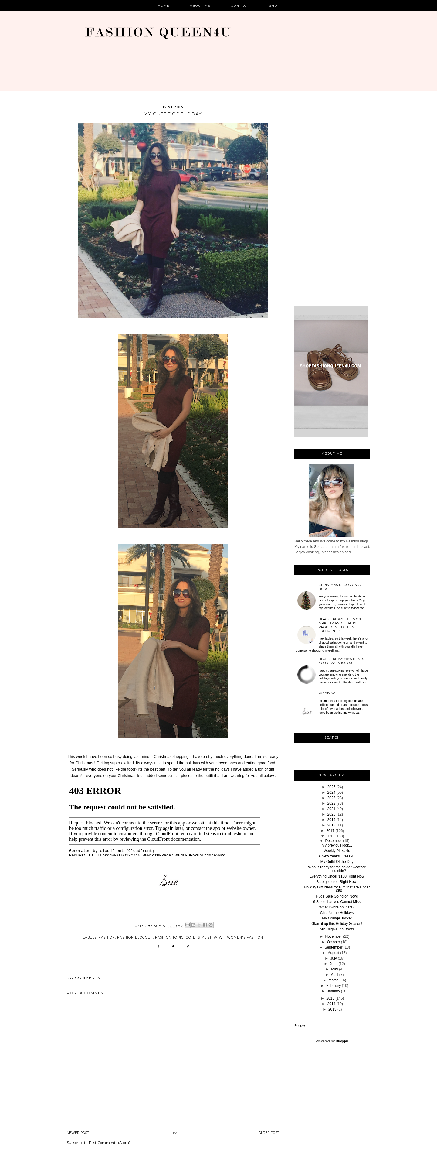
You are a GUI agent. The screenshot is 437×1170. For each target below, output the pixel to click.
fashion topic (169, 937)
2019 (331, 820)
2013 (332, 1009)
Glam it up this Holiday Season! (336, 924)
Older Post (269, 1133)
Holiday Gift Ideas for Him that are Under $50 (337, 889)
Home (164, 5)
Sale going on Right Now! (336, 882)
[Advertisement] (332, 205)
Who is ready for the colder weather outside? (336, 869)
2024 (331, 792)
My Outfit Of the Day (337, 862)
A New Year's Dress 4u (336, 856)
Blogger (342, 1041)
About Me (200, 5)
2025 (331, 787)
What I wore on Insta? (337, 907)
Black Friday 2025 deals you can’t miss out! (341, 661)
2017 (330, 831)
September (334, 947)
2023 (331, 798)
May (334, 969)
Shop (274, 5)
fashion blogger (135, 937)
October (333, 942)
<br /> (165, 817)
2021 (331, 809)
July (333, 958)
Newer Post (78, 1133)
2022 (331, 803)
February (333, 986)
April (334, 975)
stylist (205, 937)
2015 (330, 998)
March (333, 980)
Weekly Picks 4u (337, 851)
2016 (330, 836)
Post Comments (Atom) (109, 1143)
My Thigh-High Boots (337, 929)
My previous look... (337, 845)
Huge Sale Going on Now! (337, 896)
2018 (331, 825)
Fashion (107, 937)
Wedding (327, 693)
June (333, 964)
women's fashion (245, 937)
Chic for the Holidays (337, 913)
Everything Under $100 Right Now (336, 876)
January (333, 991)
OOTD (191, 937)
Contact (240, 5)
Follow (299, 1026)
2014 (331, 1004)
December (333, 841)
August (333, 953)
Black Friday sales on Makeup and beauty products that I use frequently (340, 625)
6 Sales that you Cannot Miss (337, 902)
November (333, 936)
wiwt (219, 937)
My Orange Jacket (336, 918)
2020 (331, 814)
